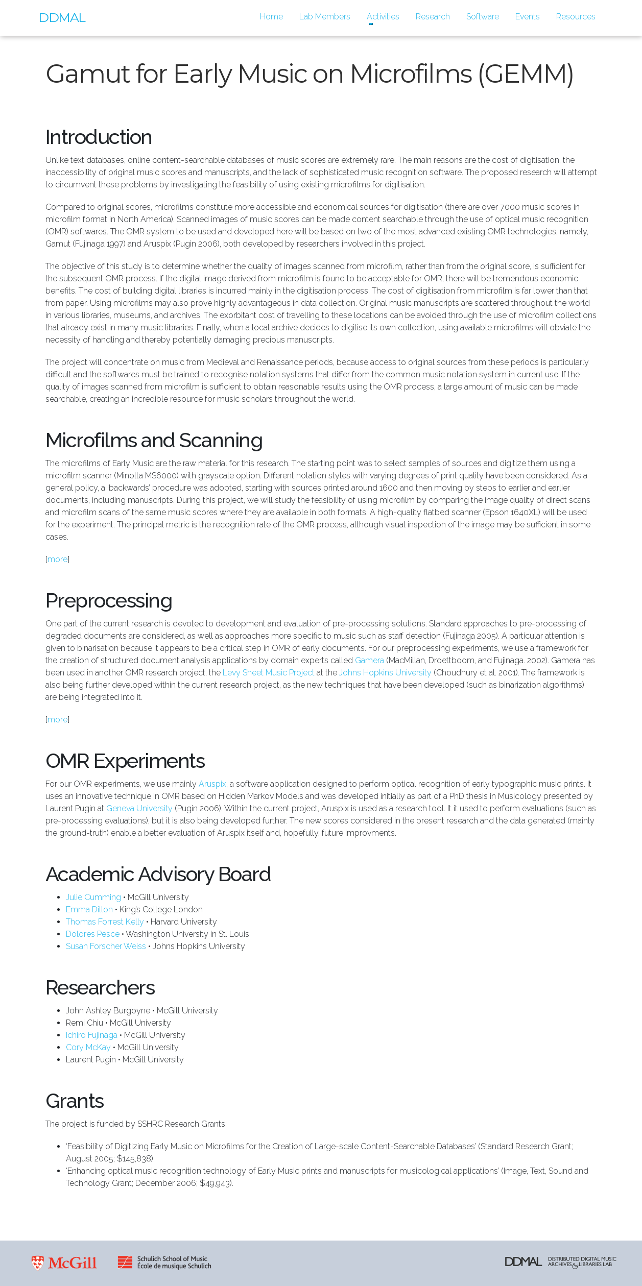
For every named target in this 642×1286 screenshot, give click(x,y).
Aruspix (212, 784)
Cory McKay (88, 1047)
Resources (576, 16)
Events (527, 16)
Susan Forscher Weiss (106, 946)
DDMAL (61, 17)
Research (433, 16)
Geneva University (139, 808)
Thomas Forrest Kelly (105, 922)
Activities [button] (383, 16)
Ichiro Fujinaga (91, 1035)
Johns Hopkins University (385, 672)
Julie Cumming (93, 897)
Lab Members (324, 16)
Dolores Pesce (93, 934)
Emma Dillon (89, 909)
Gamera (369, 660)
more (57, 559)
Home (275, 15)
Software (482, 16)
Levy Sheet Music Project (269, 672)
